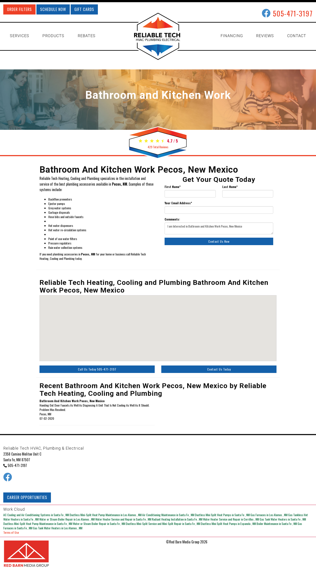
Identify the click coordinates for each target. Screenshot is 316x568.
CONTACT (296, 35)
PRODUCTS (53, 35)
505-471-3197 (293, 13)
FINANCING (232, 35)
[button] (225, 327)
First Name (173, 187)
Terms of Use (11, 532)
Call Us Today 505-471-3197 (97, 369)
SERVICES (19, 35)
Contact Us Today (219, 369)
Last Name (230, 187)
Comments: (172, 219)
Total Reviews (158, 147)
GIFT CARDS (84, 9)
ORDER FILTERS (19, 9)
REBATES (86, 35)
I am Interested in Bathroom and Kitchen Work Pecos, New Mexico (219, 228)
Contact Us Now (219, 241)
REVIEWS (265, 35)
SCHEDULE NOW (53, 9)
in (36, 514)
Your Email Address (178, 203)
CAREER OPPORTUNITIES (27, 497)
